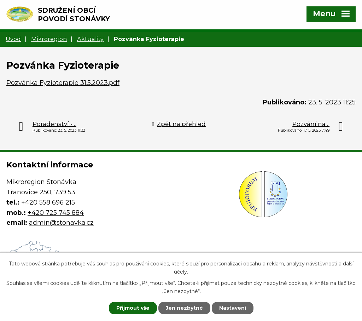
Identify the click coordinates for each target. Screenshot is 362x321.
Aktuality (90, 38)
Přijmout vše (133, 308)
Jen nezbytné (184, 308)
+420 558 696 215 (48, 202)
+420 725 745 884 (56, 213)
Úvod (13, 38)
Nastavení (232, 308)
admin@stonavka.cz (61, 223)
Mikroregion (49, 38)
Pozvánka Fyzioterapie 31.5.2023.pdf (62, 83)
